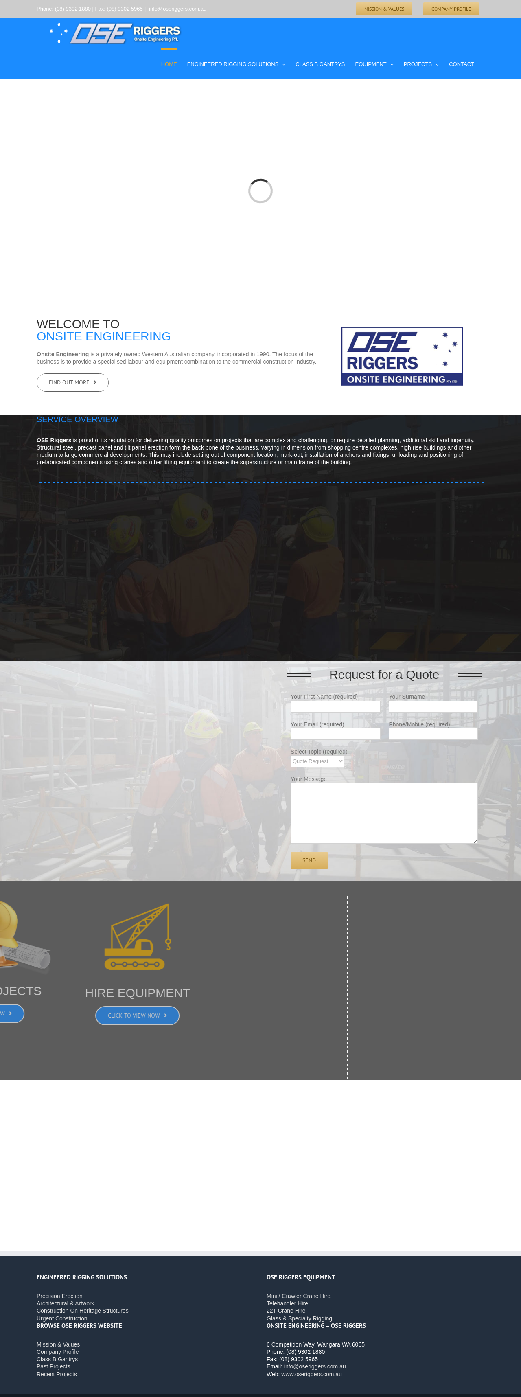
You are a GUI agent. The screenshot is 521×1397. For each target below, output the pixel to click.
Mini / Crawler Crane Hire (299, 1296)
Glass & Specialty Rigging (299, 1318)
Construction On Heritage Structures (83, 1310)
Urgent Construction (62, 1318)
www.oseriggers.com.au (311, 1374)
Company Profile (58, 1352)
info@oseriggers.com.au (177, 9)
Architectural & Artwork (65, 1303)
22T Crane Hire (286, 1310)
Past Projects (53, 1366)
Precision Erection (60, 1296)
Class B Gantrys (57, 1359)
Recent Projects (57, 1374)
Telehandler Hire (287, 1303)
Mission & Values (58, 1344)
